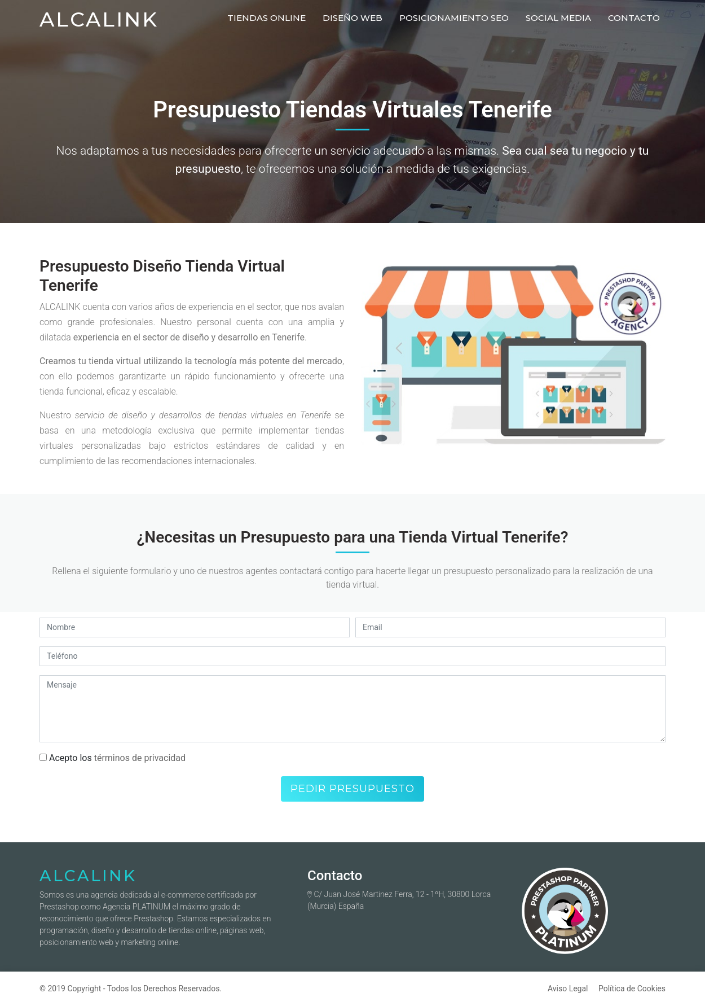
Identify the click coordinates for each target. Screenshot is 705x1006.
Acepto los (112, 758)
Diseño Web (352, 17)
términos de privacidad (140, 758)
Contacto (634, 17)
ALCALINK (98, 19)
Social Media (558, 17)
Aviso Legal (568, 988)
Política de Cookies (632, 988)
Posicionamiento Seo (454, 17)
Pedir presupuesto (352, 788)
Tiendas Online (266, 17)
